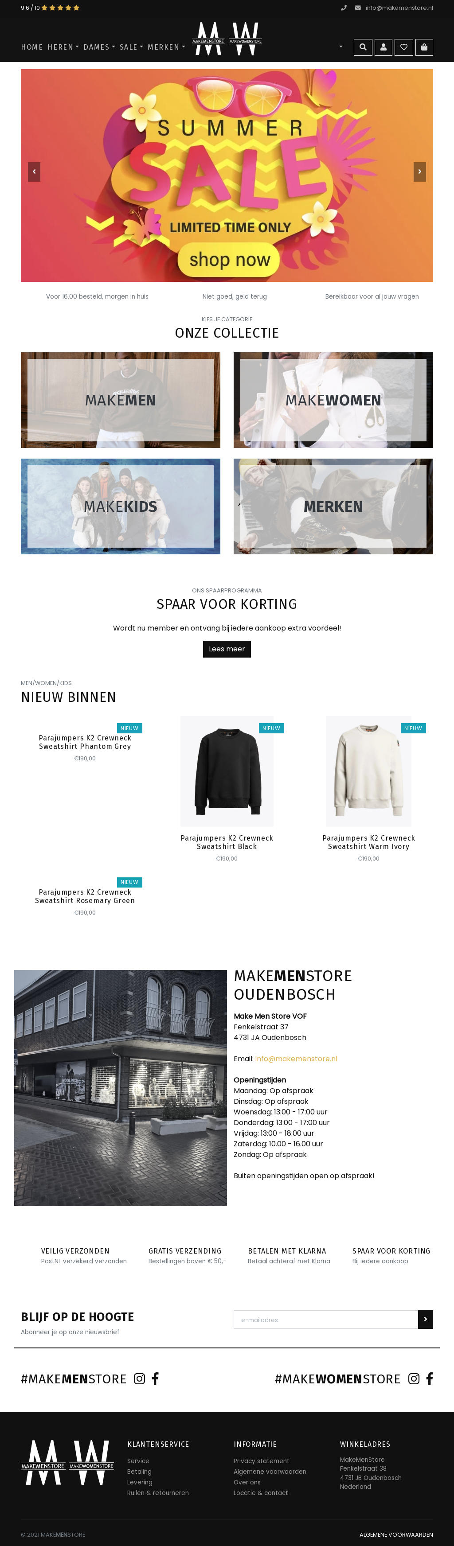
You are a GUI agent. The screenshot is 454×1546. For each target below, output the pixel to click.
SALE (129, 47)
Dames (96, 47)
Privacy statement (262, 1461)
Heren (60, 47)
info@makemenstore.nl (394, 8)
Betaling (139, 1472)
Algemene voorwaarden (270, 1472)
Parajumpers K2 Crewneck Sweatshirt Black (227, 842)
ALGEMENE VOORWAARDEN (396, 1534)
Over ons (247, 1482)
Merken (164, 47)
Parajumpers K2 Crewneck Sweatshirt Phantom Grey (85, 742)
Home (32, 47)
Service (138, 1461)
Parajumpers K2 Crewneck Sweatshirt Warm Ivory (368, 842)
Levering (140, 1482)
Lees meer (227, 649)
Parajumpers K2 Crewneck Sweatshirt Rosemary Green (85, 896)
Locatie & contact (261, 1493)
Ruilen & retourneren (158, 1493)
